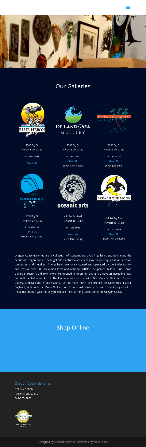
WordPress (100, 442)
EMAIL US (32, 163)
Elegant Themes (64, 442)
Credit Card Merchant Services (23, 425)
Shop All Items (87, 347)
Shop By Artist (39, 347)
